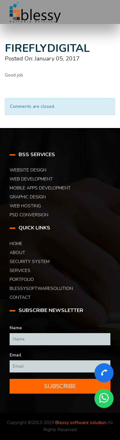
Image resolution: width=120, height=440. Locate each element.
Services (20, 271)
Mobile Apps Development (40, 188)
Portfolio (22, 279)
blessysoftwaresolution (41, 288)
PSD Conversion (29, 215)
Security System (30, 262)
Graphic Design (28, 197)
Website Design (28, 170)
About (17, 253)
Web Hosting (25, 206)
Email (15, 355)
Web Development (31, 179)
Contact (20, 297)
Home (16, 244)
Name (16, 328)
